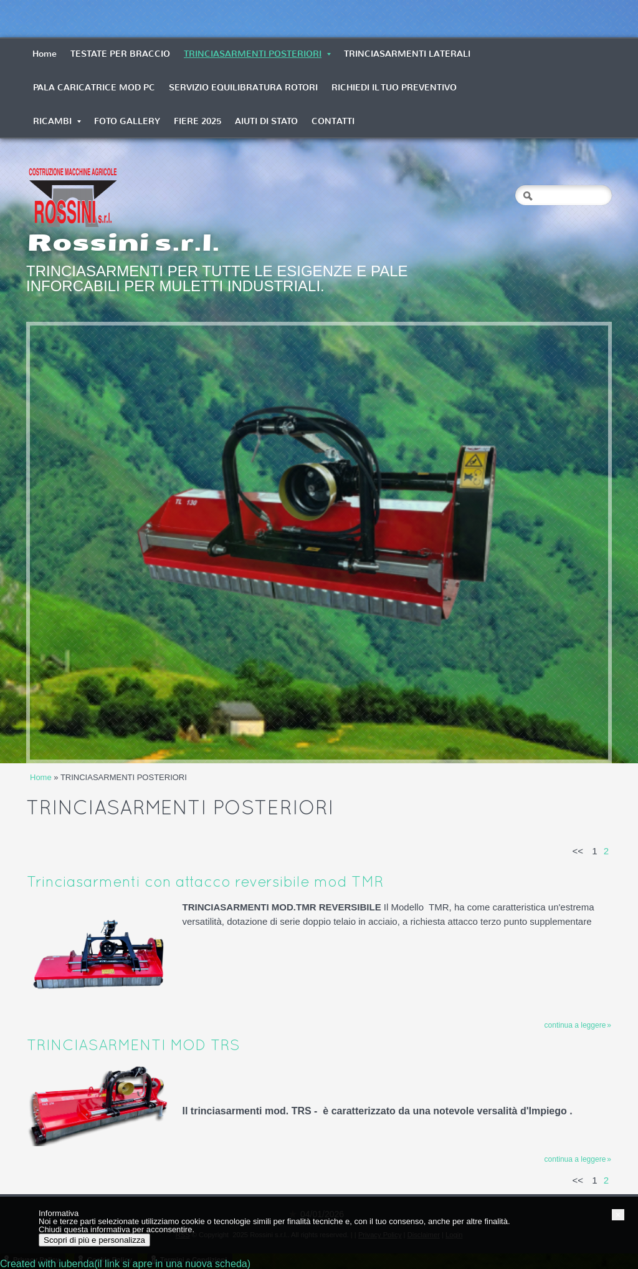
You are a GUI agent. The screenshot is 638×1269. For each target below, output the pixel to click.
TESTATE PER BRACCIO (120, 54)
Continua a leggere (575, 1025)
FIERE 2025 (197, 121)
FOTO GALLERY (127, 121)
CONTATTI (333, 121)
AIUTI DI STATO (266, 121)
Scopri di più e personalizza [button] (94, 1240)
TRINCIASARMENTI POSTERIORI (257, 54)
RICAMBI (57, 121)
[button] (618, 1214)
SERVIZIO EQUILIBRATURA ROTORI (243, 88)
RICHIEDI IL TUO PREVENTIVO (394, 88)
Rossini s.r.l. (123, 243)
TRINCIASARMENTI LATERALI (407, 54)
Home (44, 54)
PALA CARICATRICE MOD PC (94, 88)
